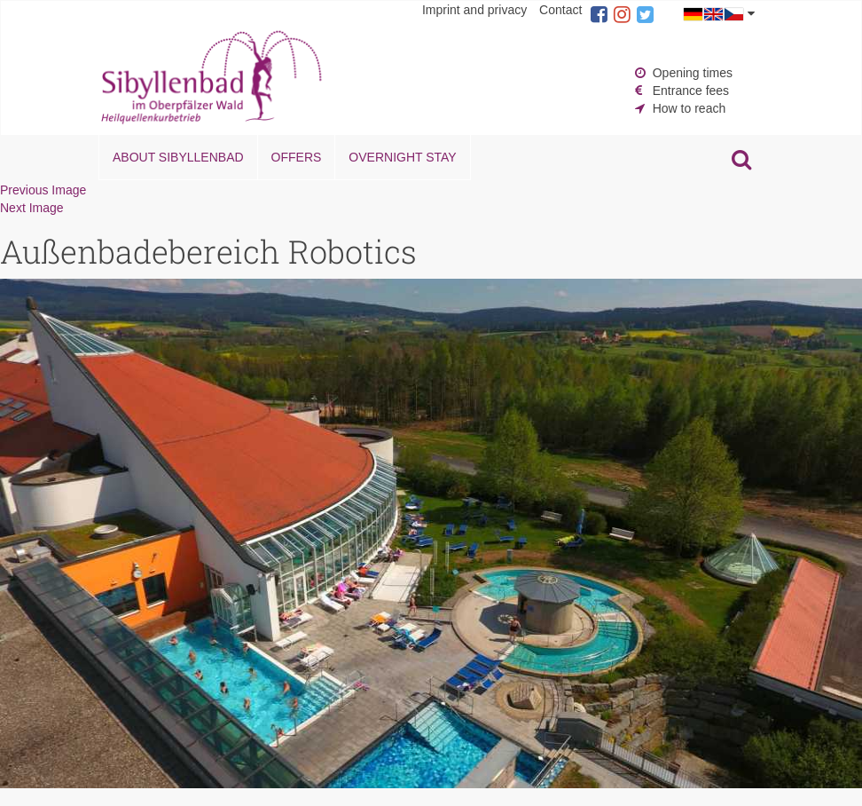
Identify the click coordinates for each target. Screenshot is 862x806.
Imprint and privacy (474, 10)
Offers (296, 157)
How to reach (689, 108)
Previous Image (43, 190)
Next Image (32, 208)
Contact (560, 10)
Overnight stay (402, 157)
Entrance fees (691, 90)
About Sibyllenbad (178, 157)
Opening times (693, 73)
